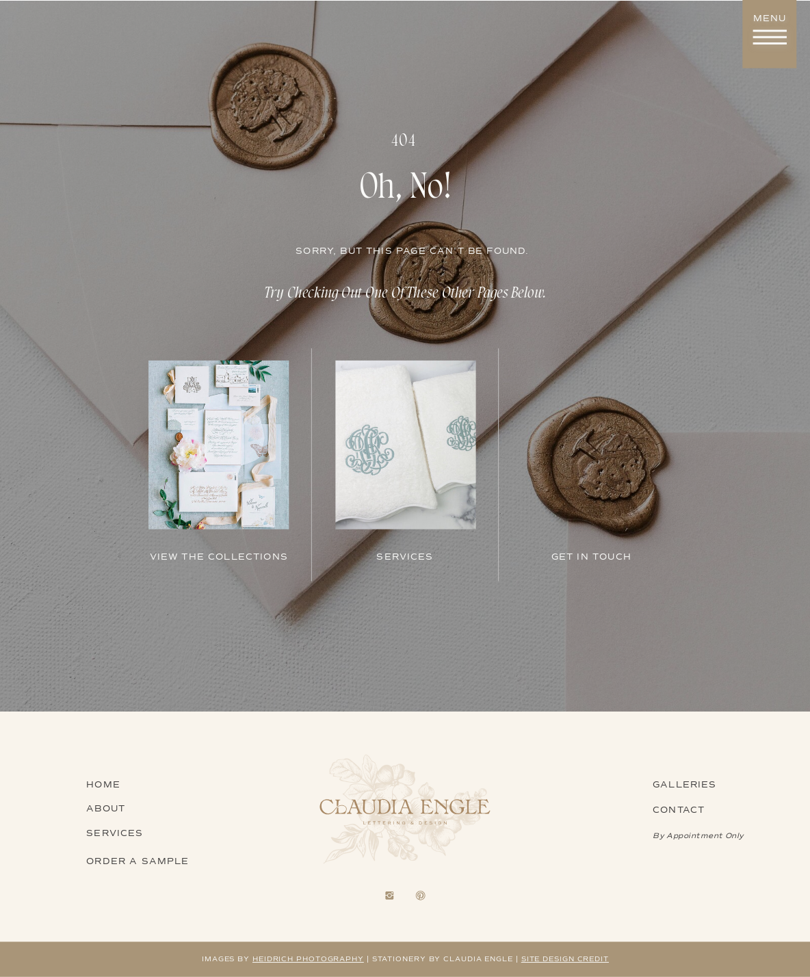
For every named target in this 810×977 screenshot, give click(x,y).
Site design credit (565, 958)
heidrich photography (308, 958)
